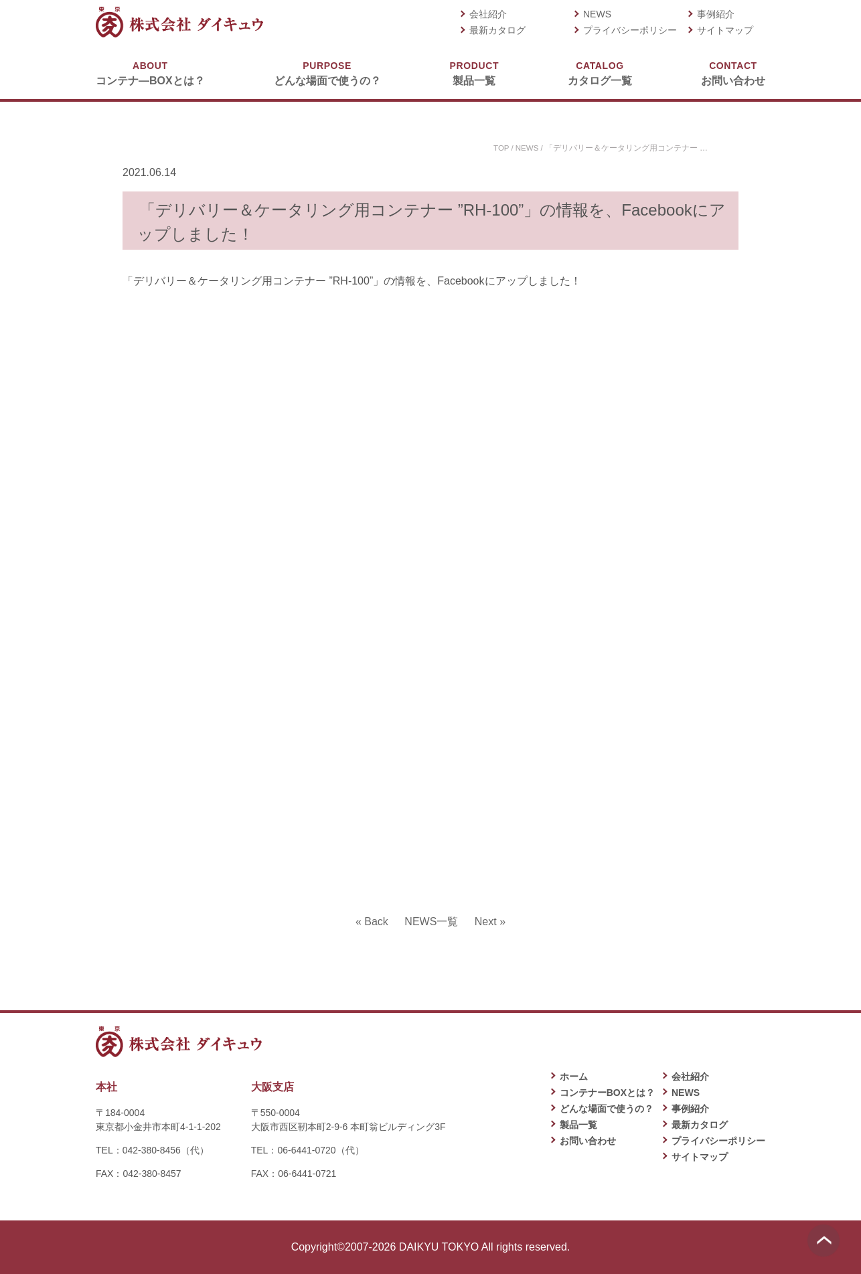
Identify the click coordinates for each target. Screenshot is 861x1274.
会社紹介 (488, 14)
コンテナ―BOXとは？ (150, 72)
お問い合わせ (733, 72)
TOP (500, 148)
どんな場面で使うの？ (327, 72)
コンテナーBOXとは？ (607, 1092)
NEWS (597, 14)
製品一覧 (474, 72)
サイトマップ (725, 30)
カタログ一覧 (600, 72)
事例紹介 (715, 14)
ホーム (574, 1076)
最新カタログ (497, 30)
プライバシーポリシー (630, 30)
